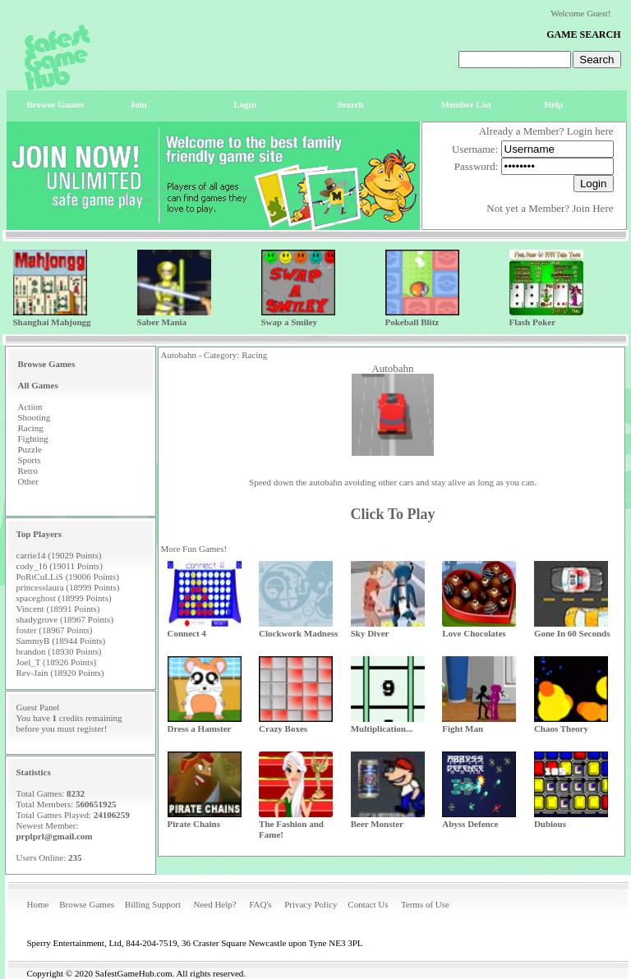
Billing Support (153, 904)
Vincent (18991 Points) (58, 609)
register (90, 728)
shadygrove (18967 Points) (65, 619)
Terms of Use (425, 904)
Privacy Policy (310, 904)
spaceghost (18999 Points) (64, 598)
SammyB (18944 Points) (61, 641)
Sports (29, 460)
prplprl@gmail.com (54, 836)
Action (30, 406)
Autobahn (392, 368)
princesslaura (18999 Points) (68, 587)
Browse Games (86, 904)
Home (38, 904)
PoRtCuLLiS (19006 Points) (67, 576)
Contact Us (368, 904)
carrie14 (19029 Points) (59, 555)
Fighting (33, 439)
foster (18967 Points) (54, 630)
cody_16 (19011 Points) (59, 566)
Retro (28, 471)
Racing (31, 428)
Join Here (592, 208)
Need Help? (214, 904)
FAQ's (260, 904)
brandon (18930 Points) (59, 651)
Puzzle (30, 449)
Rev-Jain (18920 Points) (60, 673)
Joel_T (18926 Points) (56, 662)
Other (28, 481)
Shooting (34, 417)
